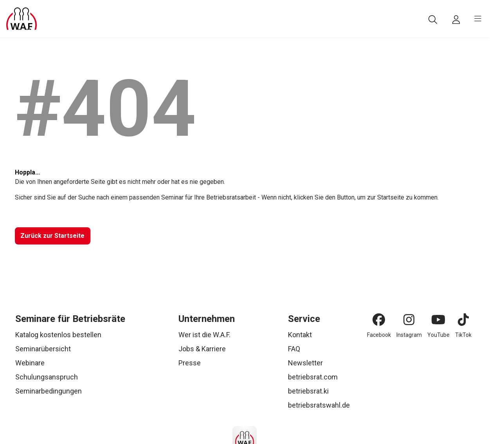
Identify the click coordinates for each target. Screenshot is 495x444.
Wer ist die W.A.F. (204, 335)
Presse (189, 363)
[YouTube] (438, 319)
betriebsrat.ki (308, 391)
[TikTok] (463, 319)
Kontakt (300, 335)
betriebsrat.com (313, 377)
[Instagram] (409, 319)
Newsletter (305, 363)
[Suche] (433, 19)
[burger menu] (478, 18)
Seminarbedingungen (48, 391)
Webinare (30, 363)
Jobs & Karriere (202, 349)
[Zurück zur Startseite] (53, 235)
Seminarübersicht (43, 349)
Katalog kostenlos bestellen (58, 335)
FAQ (294, 349)
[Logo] (21, 18)
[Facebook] (379, 319)
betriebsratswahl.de (319, 405)
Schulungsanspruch (46, 377)
